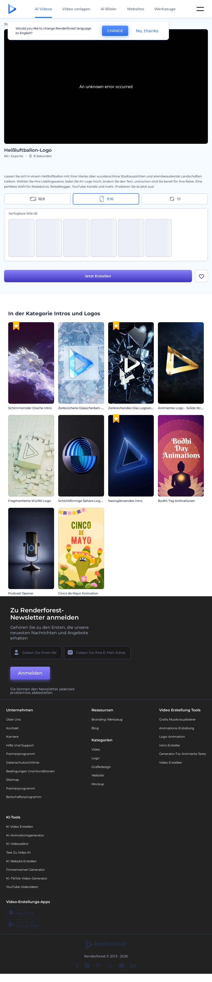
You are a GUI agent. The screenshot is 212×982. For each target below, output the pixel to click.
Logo (95, 758)
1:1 (174, 199)
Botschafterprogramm (24, 797)
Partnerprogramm (20, 754)
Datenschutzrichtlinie (22, 762)
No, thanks (147, 30)
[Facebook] (77, 966)
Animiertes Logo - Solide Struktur (183, 408)
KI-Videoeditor (17, 844)
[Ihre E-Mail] (97, 652)
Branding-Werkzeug (107, 719)
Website (98, 775)
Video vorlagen (76, 9)
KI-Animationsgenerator (25, 835)
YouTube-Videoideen (22, 887)
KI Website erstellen (21, 861)
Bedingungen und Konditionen (30, 771)
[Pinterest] (98, 966)
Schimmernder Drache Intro (30, 408)
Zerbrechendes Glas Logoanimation (135, 408)
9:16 (106, 199)
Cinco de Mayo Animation (78, 593)
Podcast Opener (20, 593)
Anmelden (30, 673)
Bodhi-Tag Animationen (176, 501)
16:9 (37, 199)
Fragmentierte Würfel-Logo (29, 501)
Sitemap (12, 780)
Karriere (12, 736)
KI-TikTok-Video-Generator (26, 878)
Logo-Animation (172, 736)
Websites (135, 9)
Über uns (13, 719)
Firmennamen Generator (25, 870)
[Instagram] (87, 966)
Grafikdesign (101, 767)
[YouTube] (122, 966)
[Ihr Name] (36, 652)
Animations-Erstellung (176, 728)
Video (96, 749)
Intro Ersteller (169, 745)
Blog (95, 728)
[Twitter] (110, 966)
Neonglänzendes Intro (125, 501)
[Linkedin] (133, 966)
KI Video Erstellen (19, 826)
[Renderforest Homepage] (12, 9)
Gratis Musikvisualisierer (177, 719)
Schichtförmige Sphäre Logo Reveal (85, 501)
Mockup (98, 784)
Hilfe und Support (20, 745)
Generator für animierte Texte (182, 754)
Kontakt (12, 728)
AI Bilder (109, 9)
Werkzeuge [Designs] (165, 9)
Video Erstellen (170, 762)
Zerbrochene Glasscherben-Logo (83, 408)
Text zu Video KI (18, 852)
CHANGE (115, 30)
